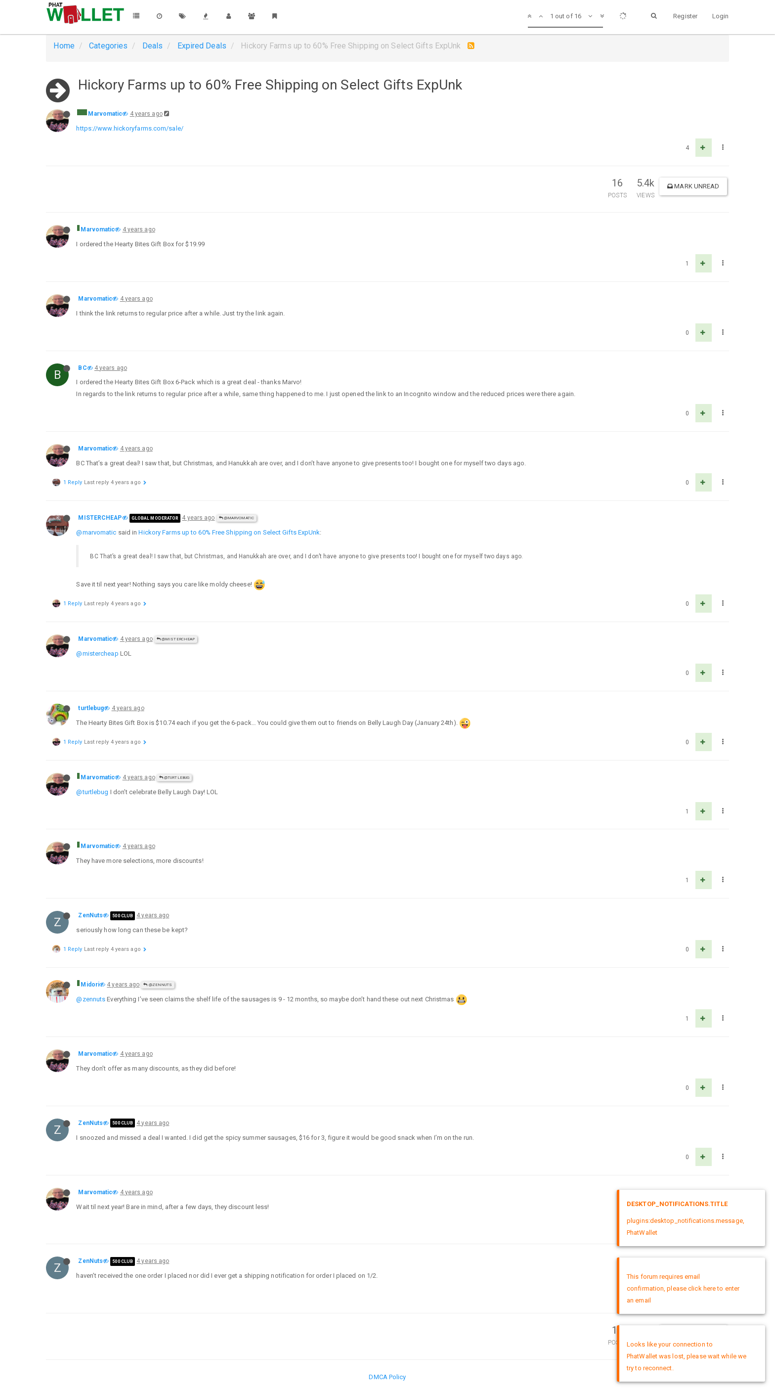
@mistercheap (97, 653)
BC (82, 367)
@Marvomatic (236, 518)
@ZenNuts (157, 985)
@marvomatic (96, 532)
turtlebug (91, 708)
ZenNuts (90, 915)
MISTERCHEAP (100, 517)
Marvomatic (105, 113)
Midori (90, 984)
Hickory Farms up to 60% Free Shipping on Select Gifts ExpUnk (229, 532)
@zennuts (90, 999)
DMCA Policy (387, 1377)
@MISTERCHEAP (176, 639)
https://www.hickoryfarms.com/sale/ (129, 128)
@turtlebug (174, 777)
